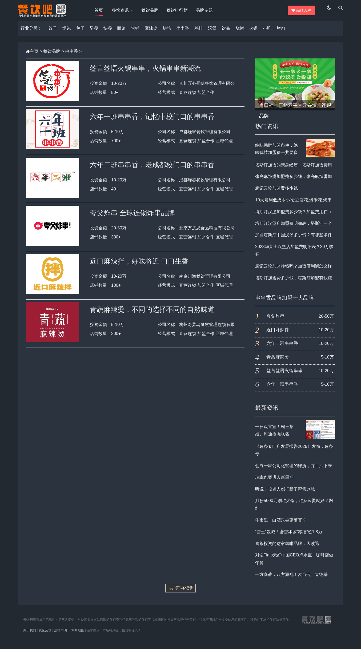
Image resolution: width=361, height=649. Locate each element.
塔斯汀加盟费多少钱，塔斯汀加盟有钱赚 (293, 283)
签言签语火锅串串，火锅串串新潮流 (145, 74)
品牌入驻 (300, 10)
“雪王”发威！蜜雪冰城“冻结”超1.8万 (288, 537)
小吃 (267, 33)
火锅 (253, 33)
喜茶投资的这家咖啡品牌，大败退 (287, 548)
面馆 (121, 33)
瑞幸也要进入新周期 (274, 482)
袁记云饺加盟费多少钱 (276, 193)
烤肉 (280, 33)
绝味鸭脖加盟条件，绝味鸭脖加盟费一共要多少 (276, 157)
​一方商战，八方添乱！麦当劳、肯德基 (291, 580)
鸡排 (198, 33)
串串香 (182, 33)
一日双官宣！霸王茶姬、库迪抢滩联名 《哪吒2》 (274, 438)
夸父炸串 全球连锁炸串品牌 (132, 218)
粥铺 (135, 33)
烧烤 (239, 33)
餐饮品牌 (152, 10)
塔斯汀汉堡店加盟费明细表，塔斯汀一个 (293, 228)
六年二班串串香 (282, 348)
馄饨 (66, 33)
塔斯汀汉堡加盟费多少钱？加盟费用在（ (293, 216)
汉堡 (212, 33)
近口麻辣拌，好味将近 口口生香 (139, 266)
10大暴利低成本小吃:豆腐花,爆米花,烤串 (293, 205)
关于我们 (29, 636)
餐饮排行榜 (179, 10)
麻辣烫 (151, 33)
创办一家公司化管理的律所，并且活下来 (293, 471)
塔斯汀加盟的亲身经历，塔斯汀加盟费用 (293, 170)
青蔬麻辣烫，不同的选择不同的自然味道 (152, 315)
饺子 (53, 33)
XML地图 (77, 636)
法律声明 (60, 636)
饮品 (226, 33)
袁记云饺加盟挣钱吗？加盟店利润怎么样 (293, 271)
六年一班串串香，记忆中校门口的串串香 (152, 122)
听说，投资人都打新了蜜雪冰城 (285, 494)
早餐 (94, 33)
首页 (98, 10)
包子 (80, 33)
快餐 (107, 33)
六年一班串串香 (282, 389)
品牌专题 (206, 10)
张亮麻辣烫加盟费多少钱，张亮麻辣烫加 (293, 182)
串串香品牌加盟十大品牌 (284, 303)
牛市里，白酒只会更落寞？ (280, 525)
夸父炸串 (275, 321)
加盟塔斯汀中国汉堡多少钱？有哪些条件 (293, 240)
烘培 (167, 33)
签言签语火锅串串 (284, 376)
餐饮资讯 (121, 10)
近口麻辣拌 (277, 335)
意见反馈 (45, 636)
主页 (34, 56)
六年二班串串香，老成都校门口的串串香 (152, 170)
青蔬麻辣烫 (277, 362)
